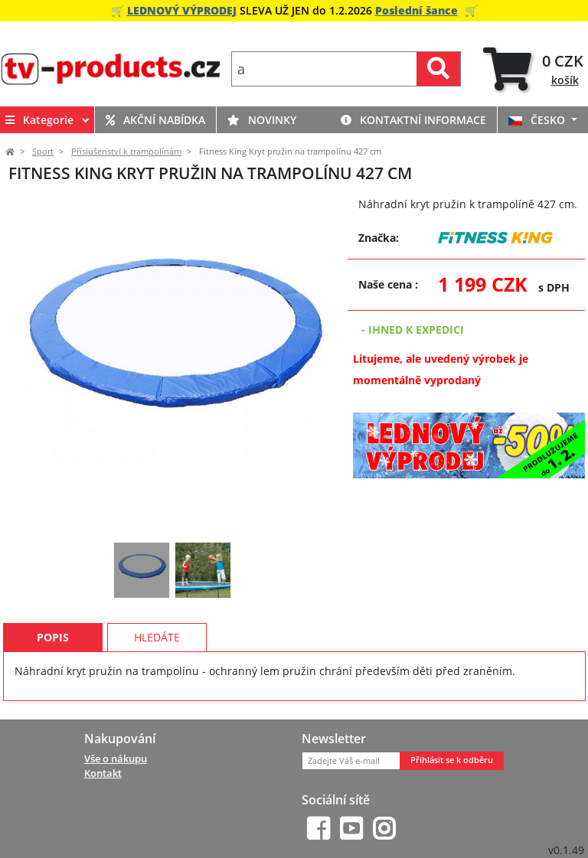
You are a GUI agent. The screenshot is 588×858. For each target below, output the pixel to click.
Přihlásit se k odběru (451, 760)
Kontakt (103, 773)
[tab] (535, 69)
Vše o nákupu (115, 758)
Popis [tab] (53, 637)
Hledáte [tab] (157, 637)
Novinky (261, 120)
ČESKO (538, 120)
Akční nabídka (155, 120)
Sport (43, 151)
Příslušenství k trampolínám (126, 151)
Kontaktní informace (413, 120)
